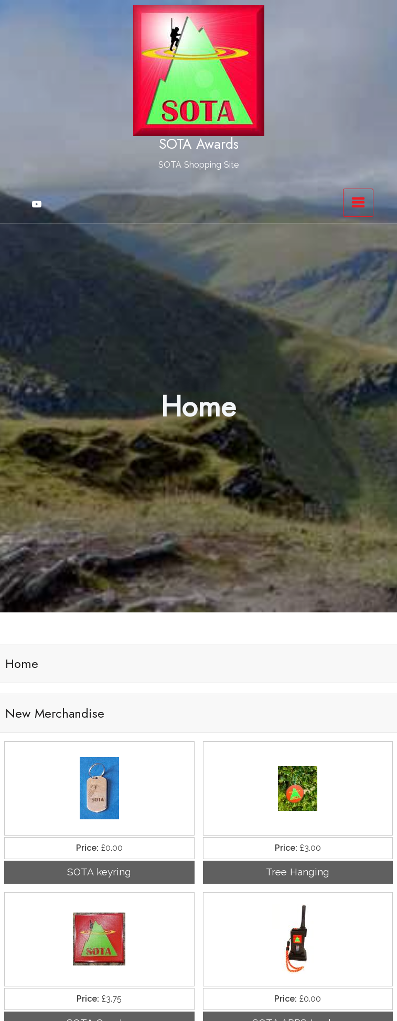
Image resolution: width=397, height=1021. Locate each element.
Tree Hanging (297, 871)
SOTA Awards (199, 144)
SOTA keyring (99, 871)
